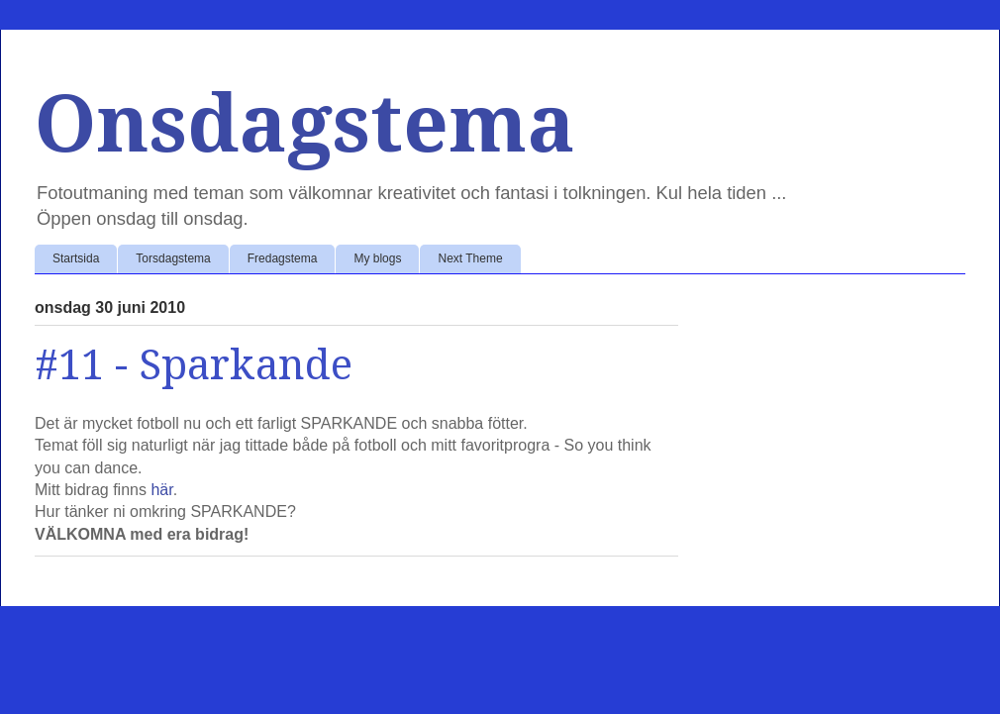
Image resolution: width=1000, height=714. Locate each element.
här (161, 489)
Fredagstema (283, 258)
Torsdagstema (173, 258)
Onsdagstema (305, 124)
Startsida (75, 258)
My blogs (377, 258)
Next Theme (470, 258)
